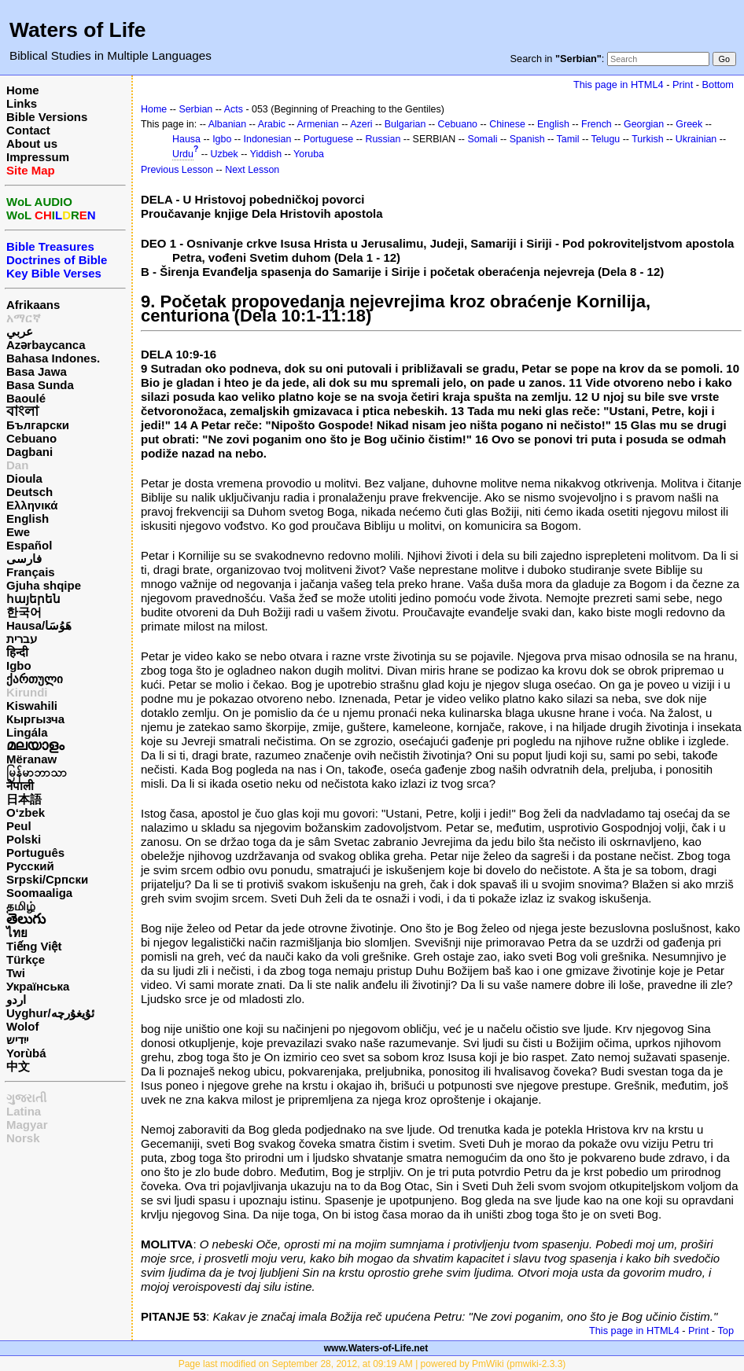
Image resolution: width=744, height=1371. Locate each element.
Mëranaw (31, 759)
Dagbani (29, 451)
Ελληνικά (31, 505)
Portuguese (329, 139)
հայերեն (33, 598)
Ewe (18, 531)
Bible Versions (46, 116)
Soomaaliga (39, 892)
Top (725, 1330)
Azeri (361, 124)
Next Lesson (252, 169)
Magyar (27, 1124)
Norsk (23, 1138)
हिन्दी (17, 652)
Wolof (22, 1026)
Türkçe (25, 959)
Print (682, 84)
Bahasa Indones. (53, 358)
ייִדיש (17, 1039)
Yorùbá (26, 1053)
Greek (689, 124)
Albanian (227, 124)
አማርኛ (23, 318)
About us (31, 143)
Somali (482, 139)
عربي (19, 331)
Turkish (647, 139)
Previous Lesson (177, 169)
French (596, 124)
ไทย (17, 932)
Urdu (182, 154)
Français (30, 572)
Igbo (18, 665)
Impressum (37, 157)
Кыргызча (35, 719)
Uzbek (224, 154)
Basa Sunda (40, 384)
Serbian (195, 109)
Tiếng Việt (33, 946)
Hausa (186, 139)
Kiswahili (31, 705)
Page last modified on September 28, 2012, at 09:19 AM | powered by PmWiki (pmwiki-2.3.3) (372, 1363)
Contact (28, 130)
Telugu (606, 139)
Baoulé (26, 398)
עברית (21, 638)
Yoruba (308, 154)
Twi (15, 973)
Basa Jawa (36, 371)
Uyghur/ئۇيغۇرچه (50, 1013)
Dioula (24, 478)
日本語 (24, 799)
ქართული (34, 679)
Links (21, 103)
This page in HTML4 (618, 84)
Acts (233, 109)
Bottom (718, 84)
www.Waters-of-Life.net (376, 1348)
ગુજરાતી (26, 1098)
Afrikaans (33, 304)
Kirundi (27, 692)
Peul (18, 826)
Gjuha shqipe (43, 585)
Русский (30, 866)
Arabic (271, 124)
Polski (23, 839)
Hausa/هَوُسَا (39, 625)
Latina (23, 1111)
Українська (37, 986)
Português (35, 852)
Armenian (317, 124)
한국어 (24, 612)
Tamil (568, 139)
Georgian (644, 124)
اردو (16, 999)
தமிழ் (20, 906)
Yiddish (266, 154)
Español (29, 545)
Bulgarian (405, 124)
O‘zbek (25, 812)
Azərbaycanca (46, 344)
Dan (17, 465)
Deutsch (29, 491)
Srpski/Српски (47, 879)
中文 (18, 1066)
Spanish (527, 139)
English (27, 518)
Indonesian (268, 139)
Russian (382, 139)
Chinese (507, 124)
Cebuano (31, 438)
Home (22, 90)
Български (37, 425)
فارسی (24, 558)
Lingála (27, 732)
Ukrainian (696, 139)
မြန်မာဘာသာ (36, 772)
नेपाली (20, 785)
